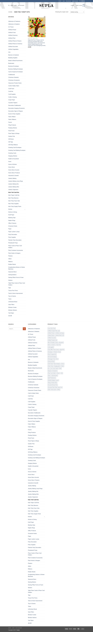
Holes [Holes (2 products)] (62, 366)
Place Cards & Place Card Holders (15, 246)
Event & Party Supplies (14, 113)
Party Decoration (12, 234)
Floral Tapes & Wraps (13, 133)
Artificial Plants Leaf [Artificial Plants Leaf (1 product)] (60, 335)
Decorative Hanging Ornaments (16, 108)
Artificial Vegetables (13, 49)
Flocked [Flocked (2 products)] (55, 351)
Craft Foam (11, 88)
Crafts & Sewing (12, 97)
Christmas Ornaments (14, 80)
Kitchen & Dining (12, 212)
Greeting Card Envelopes (14, 147)
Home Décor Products (14, 172)
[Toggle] (25, 209)
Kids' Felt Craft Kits (13, 192)
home (9, 161)
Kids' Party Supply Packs (14, 206)
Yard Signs (11, 313)
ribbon (10, 258)
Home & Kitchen (12, 164)
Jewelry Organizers (13, 189)
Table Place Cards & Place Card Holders (16, 284)
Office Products (12, 223)
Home (10, 12)
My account (68, 1)
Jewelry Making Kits (13, 184)
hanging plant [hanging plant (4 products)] (57, 366)
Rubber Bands (12, 264)
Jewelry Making (12, 178)
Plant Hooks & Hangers (14, 253)
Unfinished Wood (12, 301)
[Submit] (24, 328)
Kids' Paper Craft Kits (13, 195)
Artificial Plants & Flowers (15, 41)
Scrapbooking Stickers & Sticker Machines (16, 268)
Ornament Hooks (12, 226)
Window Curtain (12, 307)
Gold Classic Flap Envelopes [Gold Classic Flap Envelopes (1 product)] (54, 363)
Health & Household (13, 158)
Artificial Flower (12, 29)
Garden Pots (11, 136)
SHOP (60, 1)
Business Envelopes (13, 66)
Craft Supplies (12, 94)
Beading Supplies (12, 57)
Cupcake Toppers (12, 102)
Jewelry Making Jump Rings (15, 181)
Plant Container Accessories (15, 250)
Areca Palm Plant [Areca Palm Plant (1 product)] (51, 328)
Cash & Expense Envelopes (15, 71)
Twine (9, 299)
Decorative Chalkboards (14, 105)
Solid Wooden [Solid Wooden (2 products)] (55, 375)
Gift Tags (10, 142)
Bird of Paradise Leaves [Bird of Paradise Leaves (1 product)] (53, 342)
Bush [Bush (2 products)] (49, 344)
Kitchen (10, 209)
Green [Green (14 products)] (62, 363)
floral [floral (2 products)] (59, 351)
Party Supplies (12, 237)
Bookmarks (11, 63)
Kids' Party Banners (13, 198)
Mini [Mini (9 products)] (60, 368)
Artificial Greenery (13, 35)
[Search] (8, 5)
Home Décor (11, 167)
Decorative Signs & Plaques (15, 111)
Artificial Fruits (12, 32)
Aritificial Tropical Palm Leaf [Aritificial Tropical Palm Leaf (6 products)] (53, 330)
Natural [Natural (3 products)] (49, 370)
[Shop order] (77, 12)
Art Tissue (11, 27)
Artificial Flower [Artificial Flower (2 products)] (51, 333)
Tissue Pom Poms (13, 290)
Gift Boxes (11, 139)
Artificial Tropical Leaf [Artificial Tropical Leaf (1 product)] (52, 340)
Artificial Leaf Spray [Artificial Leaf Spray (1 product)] (60, 333)
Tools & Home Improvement (15, 293)
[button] (75, 1)
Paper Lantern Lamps (14, 231)
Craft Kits (10, 91)
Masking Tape (11, 217)
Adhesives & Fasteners (14, 21)
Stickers (10, 280)
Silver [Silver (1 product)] (49, 375)
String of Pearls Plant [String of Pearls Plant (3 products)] (52, 382)
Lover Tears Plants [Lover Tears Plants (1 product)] (54, 368)
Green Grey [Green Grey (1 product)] (50, 366)
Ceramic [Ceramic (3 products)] (53, 344)
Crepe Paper (11, 99)
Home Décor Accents (13, 170)
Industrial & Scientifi (13, 175)
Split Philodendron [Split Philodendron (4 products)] (52, 377)
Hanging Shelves (12, 156)
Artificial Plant (11, 38)
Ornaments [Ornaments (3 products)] (54, 370)
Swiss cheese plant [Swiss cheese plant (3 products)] (52, 389)
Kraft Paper (11, 214)
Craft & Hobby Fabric (13, 85)
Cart (64, 1)
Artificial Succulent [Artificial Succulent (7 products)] (52, 337)
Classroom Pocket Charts (15, 83)
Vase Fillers (11, 304)
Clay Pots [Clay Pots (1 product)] (58, 344)
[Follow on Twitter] (82, 1)
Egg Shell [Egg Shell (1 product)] (62, 349)
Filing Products (12, 125)
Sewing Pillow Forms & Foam (16, 277)
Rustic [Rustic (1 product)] (58, 373)
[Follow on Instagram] (81, 1)
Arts (9, 52)
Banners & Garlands (13, 55)
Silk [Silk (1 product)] (62, 373)
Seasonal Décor (12, 271)
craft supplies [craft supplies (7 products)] (51, 347)
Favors (10, 122)
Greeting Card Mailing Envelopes (16, 150)
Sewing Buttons (12, 274)
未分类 (10, 315)
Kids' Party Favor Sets (14, 200)
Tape (9, 287)
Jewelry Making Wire (13, 186)
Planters (10, 256)
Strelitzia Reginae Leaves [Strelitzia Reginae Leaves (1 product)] (53, 380)
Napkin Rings (11, 220)
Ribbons (10, 261)
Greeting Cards (12, 153)
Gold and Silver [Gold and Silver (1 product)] (51, 361)
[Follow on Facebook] (79, 1)
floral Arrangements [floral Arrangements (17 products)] (52, 354)
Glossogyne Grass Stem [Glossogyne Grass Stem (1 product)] (53, 359)
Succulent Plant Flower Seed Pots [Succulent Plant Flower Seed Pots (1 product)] (55, 387)
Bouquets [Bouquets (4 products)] (61, 342)
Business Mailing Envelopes (15, 69)
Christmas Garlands (13, 77)
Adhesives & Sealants (14, 24)
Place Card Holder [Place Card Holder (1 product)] (52, 373)
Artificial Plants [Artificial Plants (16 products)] (51, 335)
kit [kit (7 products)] (48, 368)
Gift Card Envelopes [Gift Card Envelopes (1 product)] (52, 356)
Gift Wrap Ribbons (13, 144)
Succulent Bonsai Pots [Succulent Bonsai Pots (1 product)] (52, 384)
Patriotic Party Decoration (15, 240)
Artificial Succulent (13, 46)
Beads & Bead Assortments (15, 60)
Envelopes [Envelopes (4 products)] (50, 351)
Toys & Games (12, 296)
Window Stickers (12, 310)
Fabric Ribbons (12, 119)
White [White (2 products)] (58, 389)
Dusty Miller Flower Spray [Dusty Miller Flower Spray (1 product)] (53, 349)
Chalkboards (11, 74)
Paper (9, 228)
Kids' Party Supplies (13, 203)
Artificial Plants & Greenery (15, 43)
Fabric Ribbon (12, 116)
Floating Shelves (12, 127)
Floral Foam (11, 130)
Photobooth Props (13, 242)
